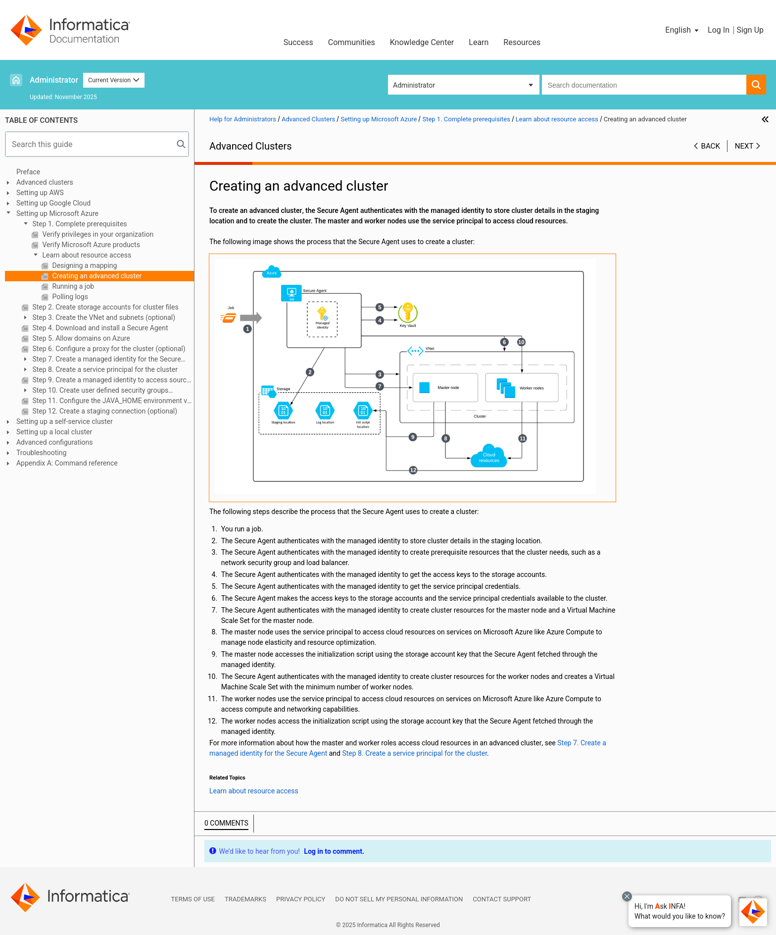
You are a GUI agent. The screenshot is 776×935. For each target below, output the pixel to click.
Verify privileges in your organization (97, 234)
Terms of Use (193, 899)
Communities (351, 42)
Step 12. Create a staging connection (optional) (104, 411)
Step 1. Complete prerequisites (79, 224)
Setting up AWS (40, 193)
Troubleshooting (41, 453)
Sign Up (750, 30)
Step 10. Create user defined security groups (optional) (94, 391)
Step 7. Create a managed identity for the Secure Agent (101, 359)
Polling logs (69, 297)
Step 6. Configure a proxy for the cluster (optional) (108, 349)
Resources (521, 42)
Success (298, 42)
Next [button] (744, 146)
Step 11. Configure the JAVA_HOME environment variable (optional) (112, 401)
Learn (478, 42)
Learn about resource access (86, 255)
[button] (680, 911)
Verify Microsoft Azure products (90, 245)
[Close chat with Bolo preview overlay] (627, 896)
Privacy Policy (300, 899)
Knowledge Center (422, 42)
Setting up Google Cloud (53, 203)
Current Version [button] (114, 80)
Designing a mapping (83, 265)
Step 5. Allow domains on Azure (80, 338)
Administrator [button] (414, 85)
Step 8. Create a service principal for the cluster (104, 369)
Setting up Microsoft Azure (57, 213)
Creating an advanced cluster (96, 276)
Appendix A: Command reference (67, 463)
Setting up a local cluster (54, 432)
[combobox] (644, 85)
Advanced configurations (54, 442)
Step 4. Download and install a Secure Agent (99, 328)
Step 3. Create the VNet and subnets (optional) (103, 317)
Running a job (72, 286)
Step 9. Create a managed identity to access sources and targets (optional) (112, 380)
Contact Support (502, 899)
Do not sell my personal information (399, 899)
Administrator (54, 80)
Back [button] (710, 146)
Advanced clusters (44, 182)
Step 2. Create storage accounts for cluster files (105, 307)
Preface (28, 172)
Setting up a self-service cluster (64, 421)
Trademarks (245, 899)
